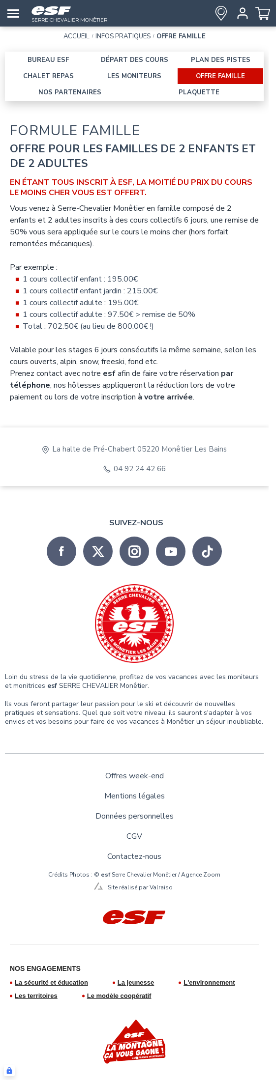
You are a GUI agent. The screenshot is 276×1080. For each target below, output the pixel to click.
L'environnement (209, 982)
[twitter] (98, 551)
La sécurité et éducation (51, 982)
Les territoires (36, 995)
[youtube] (170, 551)
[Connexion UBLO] (9, 1070)
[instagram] (134, 551)
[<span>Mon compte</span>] (240, 13)
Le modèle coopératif (119, 995)
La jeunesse (136, 982)
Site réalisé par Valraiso (140, 887)
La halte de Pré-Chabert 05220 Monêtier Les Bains (139, 449)
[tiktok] (207, 551)
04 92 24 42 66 (140, 469)
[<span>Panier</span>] (262, 13)
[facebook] (61, 551)
